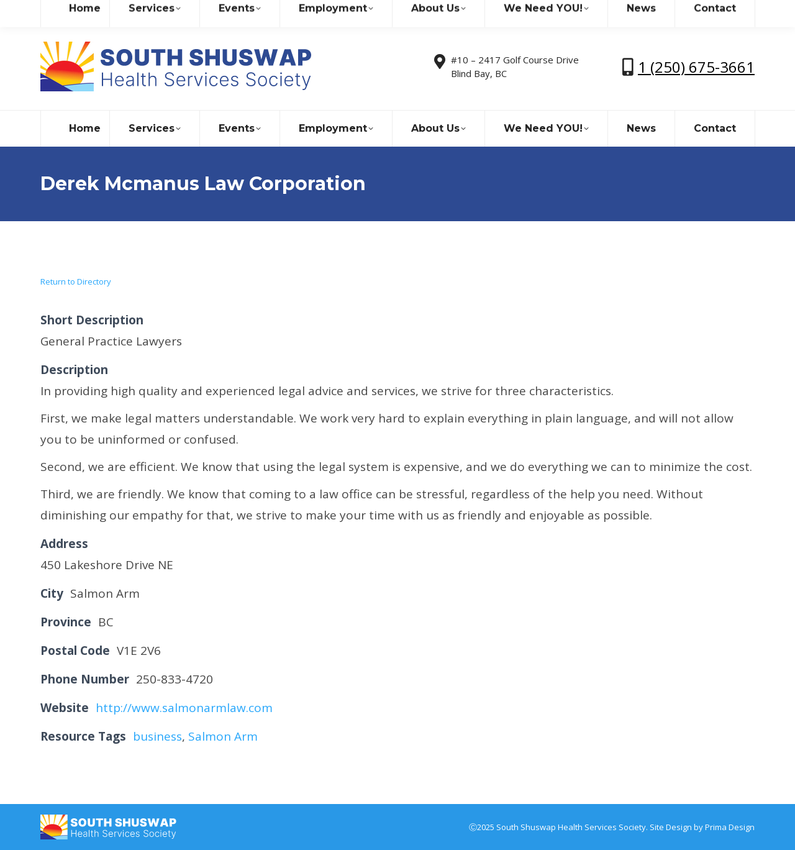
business (157, 736)
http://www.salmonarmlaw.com (184, 708)
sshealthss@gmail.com (148, 11)
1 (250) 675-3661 (696, 67)
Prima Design (730, 827)
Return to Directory (75, 281)
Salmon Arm (223, 736)
